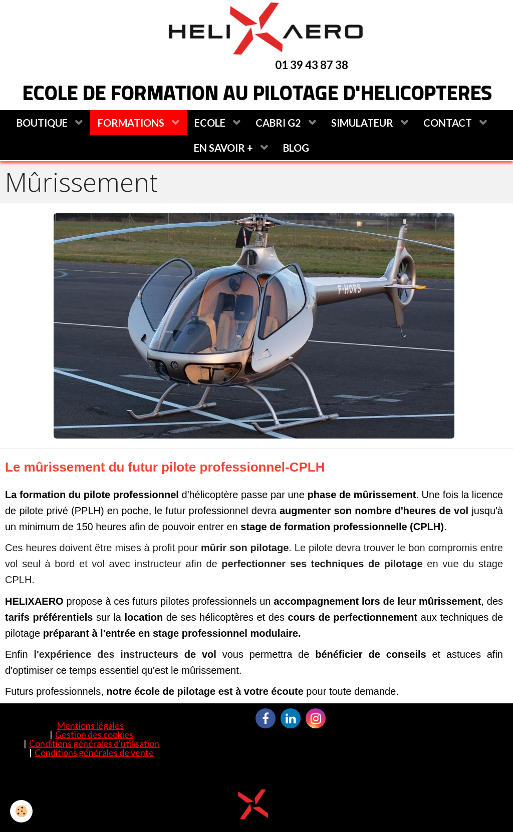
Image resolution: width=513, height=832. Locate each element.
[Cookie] (21, 811)
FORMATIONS (132, 123)
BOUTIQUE (43, 123)
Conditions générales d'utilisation (94, 743)
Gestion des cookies (94, 734)
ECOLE (210, 123)
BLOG (296, 148)
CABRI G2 (279, 123)
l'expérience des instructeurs (106, 654)
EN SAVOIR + (224, 148)
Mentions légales (90, 725)
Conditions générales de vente (94, 752)
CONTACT (448, 123)
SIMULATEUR (363, 123)
